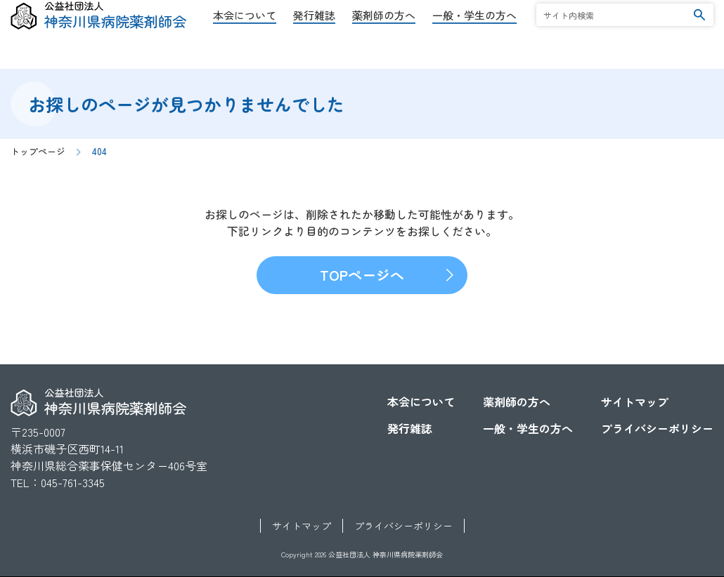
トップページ (38, 151)
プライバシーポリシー (657, 428)
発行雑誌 (314, 37)
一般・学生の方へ (474, 37)
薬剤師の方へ (383, 37)
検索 (699, 37)
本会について (244, 37)
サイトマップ (634, 401)
